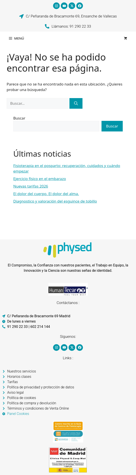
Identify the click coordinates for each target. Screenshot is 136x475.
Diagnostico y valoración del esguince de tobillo (55, 201)
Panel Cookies (18, 414)
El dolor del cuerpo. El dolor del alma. (46, 193)
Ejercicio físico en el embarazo (39, 178)
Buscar (19, 118)
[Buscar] (75, 103)
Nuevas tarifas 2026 (30, 186)
